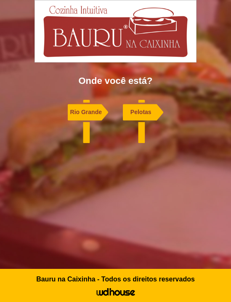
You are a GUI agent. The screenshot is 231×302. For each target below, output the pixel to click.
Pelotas (140, 112)
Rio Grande (86, 112)
